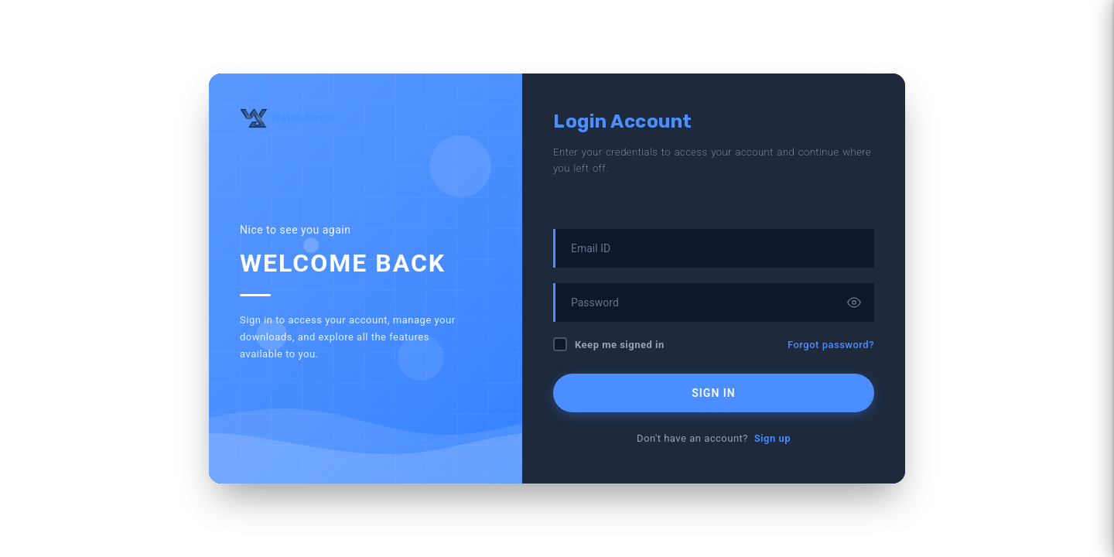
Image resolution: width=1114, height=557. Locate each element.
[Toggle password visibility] (854, 302)
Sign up (772, 438)
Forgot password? (831, 344)
